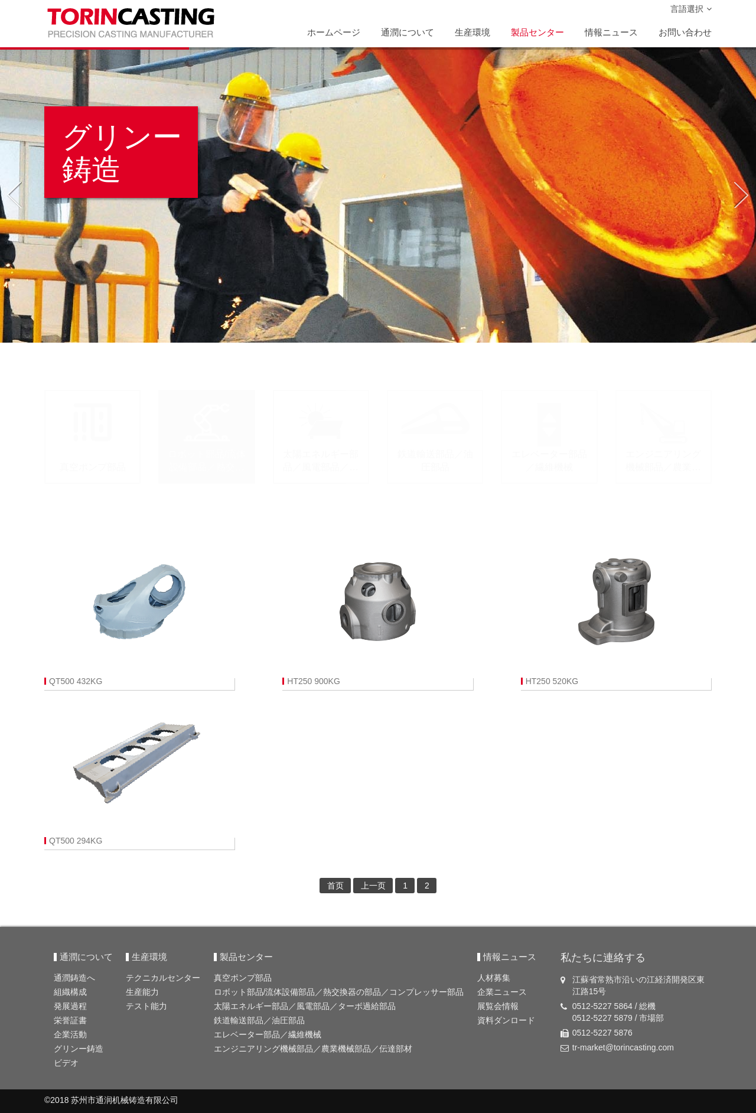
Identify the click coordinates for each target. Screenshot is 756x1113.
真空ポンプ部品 (243, 977)
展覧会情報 (498, 1006)
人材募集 (493, 977)
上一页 (373, 885)
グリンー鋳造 (78, 1048)
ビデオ (66, 1063)
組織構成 (70, 992)
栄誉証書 (70, 1020)
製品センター (537, 32)
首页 (335, 885)
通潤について (407, 32)
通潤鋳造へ (74, 977)
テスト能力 (146, 1006)
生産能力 (142, 992)
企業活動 (70, 1034)
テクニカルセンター (163, 977)
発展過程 (70, 1006)
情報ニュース (611, 32)
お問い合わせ (685, 32)
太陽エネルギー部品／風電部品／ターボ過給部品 (305, 1006)
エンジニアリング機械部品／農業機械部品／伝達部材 (313, 1048)
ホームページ (333, 32)
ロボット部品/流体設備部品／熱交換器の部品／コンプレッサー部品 (339, 992)
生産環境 (472, 32)
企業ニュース (502, 992)
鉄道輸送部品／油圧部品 (259, 1020)
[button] (14, 195)
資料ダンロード (506, 1020)
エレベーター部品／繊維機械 (267, 1034)
